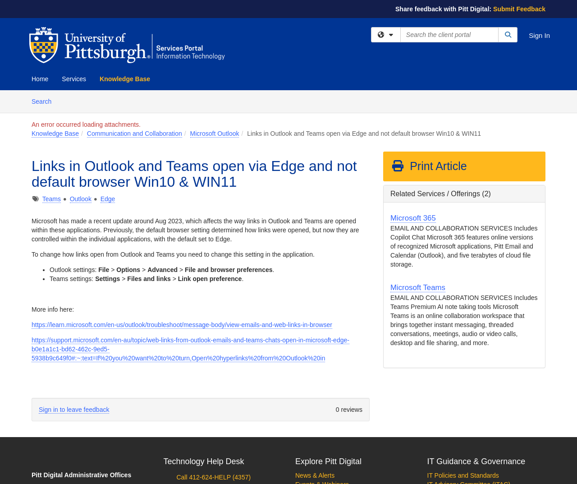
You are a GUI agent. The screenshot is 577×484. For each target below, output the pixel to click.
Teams (51, 199)
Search (45, 101)
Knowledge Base (125, 79)
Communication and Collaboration (134, 133)
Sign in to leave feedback (74, 409)
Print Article (429, 166)
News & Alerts (314, 475)
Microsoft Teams (417, 287)
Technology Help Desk (204, 461)
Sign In (539, 35)
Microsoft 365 (413, 218)
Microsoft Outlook (214, 133)
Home (40, 79)
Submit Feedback (519, 9)
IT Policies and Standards (463, 475)
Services (74, 79)
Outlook (81, 199)
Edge (108, 199)
